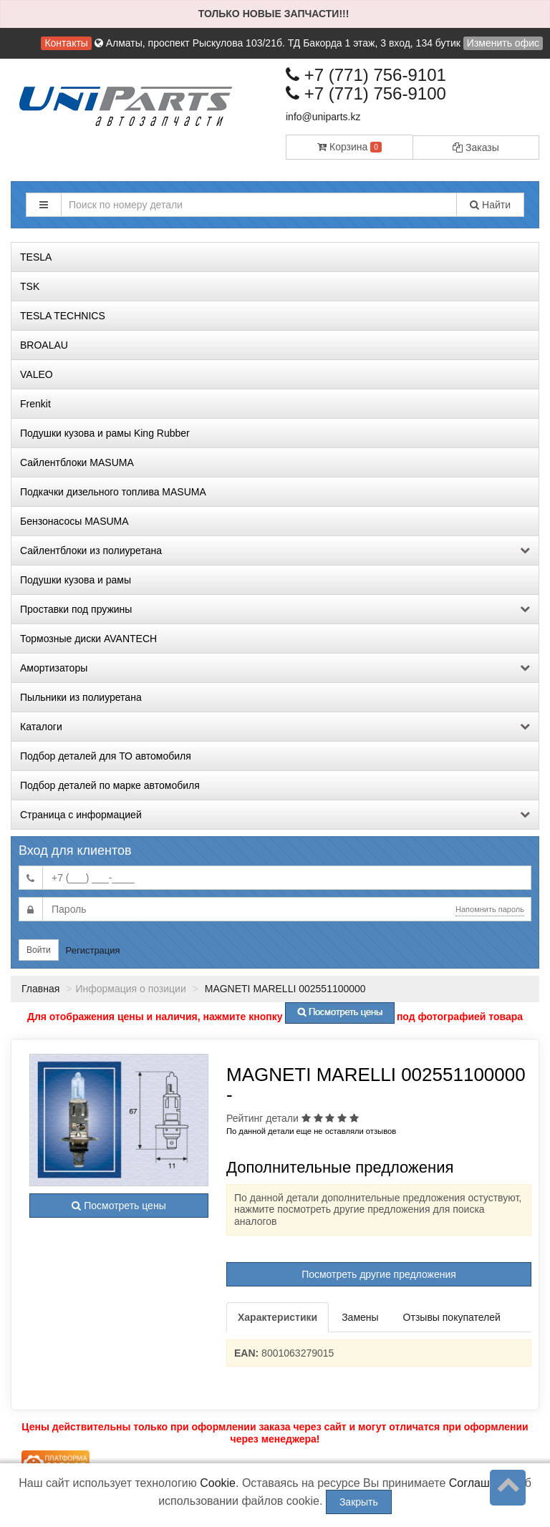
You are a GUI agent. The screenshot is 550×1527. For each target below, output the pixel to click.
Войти (38, 950)
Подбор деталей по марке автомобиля (110, 785)
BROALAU (44, 345)
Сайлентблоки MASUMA (77, 462)
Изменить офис (503, 43)
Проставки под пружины (275, 609)
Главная (40, 988)
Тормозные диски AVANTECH (88, 638)
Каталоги (275, 726)
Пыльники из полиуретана (81, 697)
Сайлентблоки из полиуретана (275, 550)
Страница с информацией (275, 814)
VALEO (36, 374)
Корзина (349, 146)
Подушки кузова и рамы (75, 580)
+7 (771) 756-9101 (366, 74)
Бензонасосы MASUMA (74, 521)
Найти (490, 204)
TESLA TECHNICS (62, 315)
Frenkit (35, 403)
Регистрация (93, 950)
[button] (44, 205)
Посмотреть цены (118, 1205)
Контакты (65, 43)
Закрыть (358, 1502)
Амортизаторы (275, 668)
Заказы (476, 147)
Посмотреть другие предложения (378, 1274)
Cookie (218, 1483)
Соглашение (482, 1483)
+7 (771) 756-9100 (366, 93)
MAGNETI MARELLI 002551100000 (284, 988)
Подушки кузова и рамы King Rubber (105, 433)
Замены (360, 1317)
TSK (29, 286)
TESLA (36, 257)
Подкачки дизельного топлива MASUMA (113, 492)
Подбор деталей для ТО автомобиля (105, 756)
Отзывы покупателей (452, 1317)
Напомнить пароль (489, 909)
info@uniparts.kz (323, 116)
